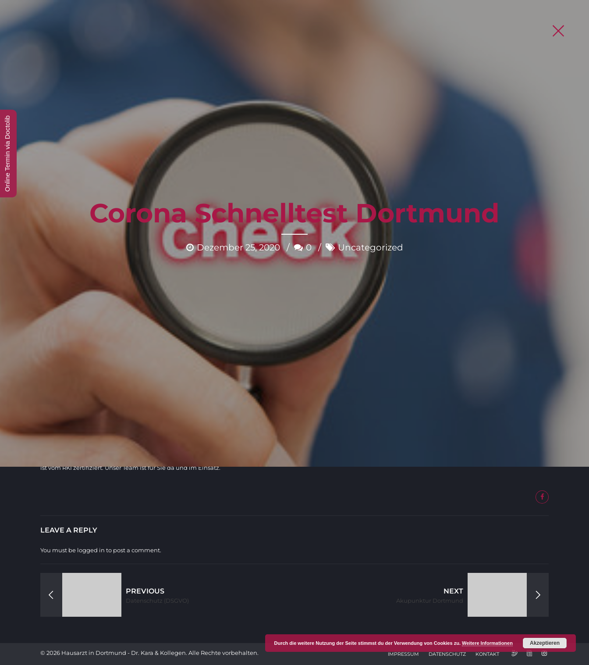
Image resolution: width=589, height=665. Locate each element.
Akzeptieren (545, 643)
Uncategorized (370, 175)
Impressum (403, 654)
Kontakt (487, 654)
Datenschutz (447, 654)
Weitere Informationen (487, 643)
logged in (91, 550)
